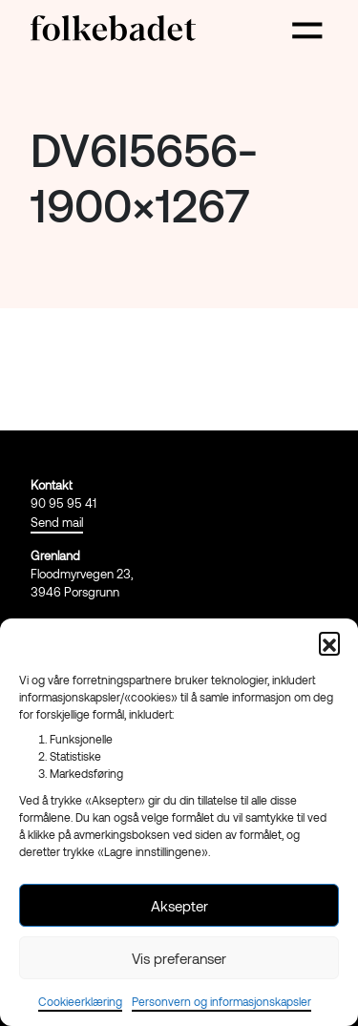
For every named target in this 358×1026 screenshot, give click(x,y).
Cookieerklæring (80, 1001)
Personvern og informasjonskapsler (221, 1001)
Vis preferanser (179, 958)
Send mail (57, 522)
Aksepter (179, 905)
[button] (329, 642)
